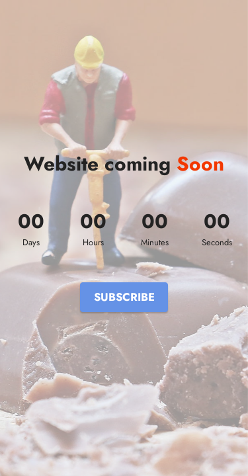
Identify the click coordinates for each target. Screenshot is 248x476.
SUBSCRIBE (124, 297)
